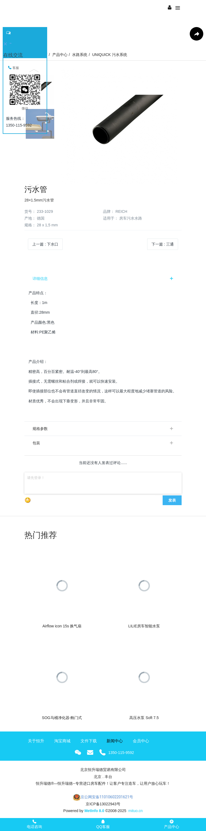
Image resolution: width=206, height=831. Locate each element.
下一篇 (163, 244)
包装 (36, 443)
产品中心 (59, 54)
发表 (172, 500)
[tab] (103, 279)
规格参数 (40, 428)
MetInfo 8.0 (94, 811)
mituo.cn (135, 811)
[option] (102, 127)
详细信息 (40, 278)
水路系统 (79, 54)
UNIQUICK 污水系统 (109, 54)
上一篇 (45, 244)
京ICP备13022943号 (103, 804)
